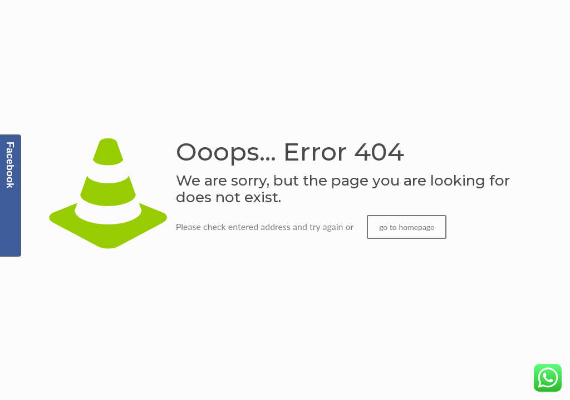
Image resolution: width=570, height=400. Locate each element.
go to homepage (406, 227)
